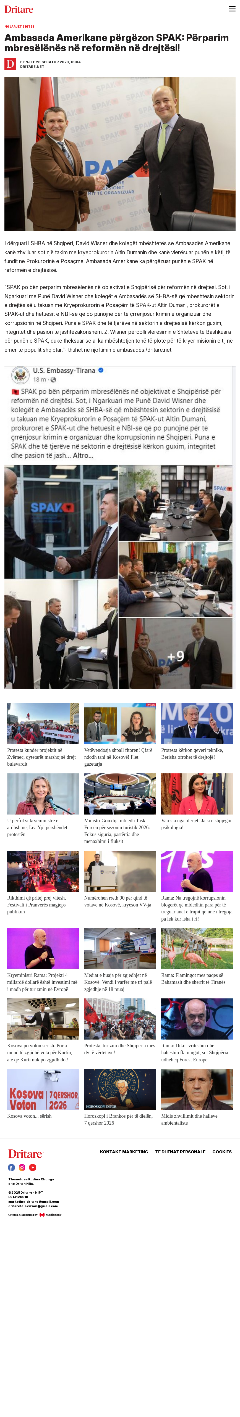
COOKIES (222, 1151)
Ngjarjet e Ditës (19, 26)
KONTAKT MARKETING (124, 1151)
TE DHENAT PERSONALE (180, 1151)
